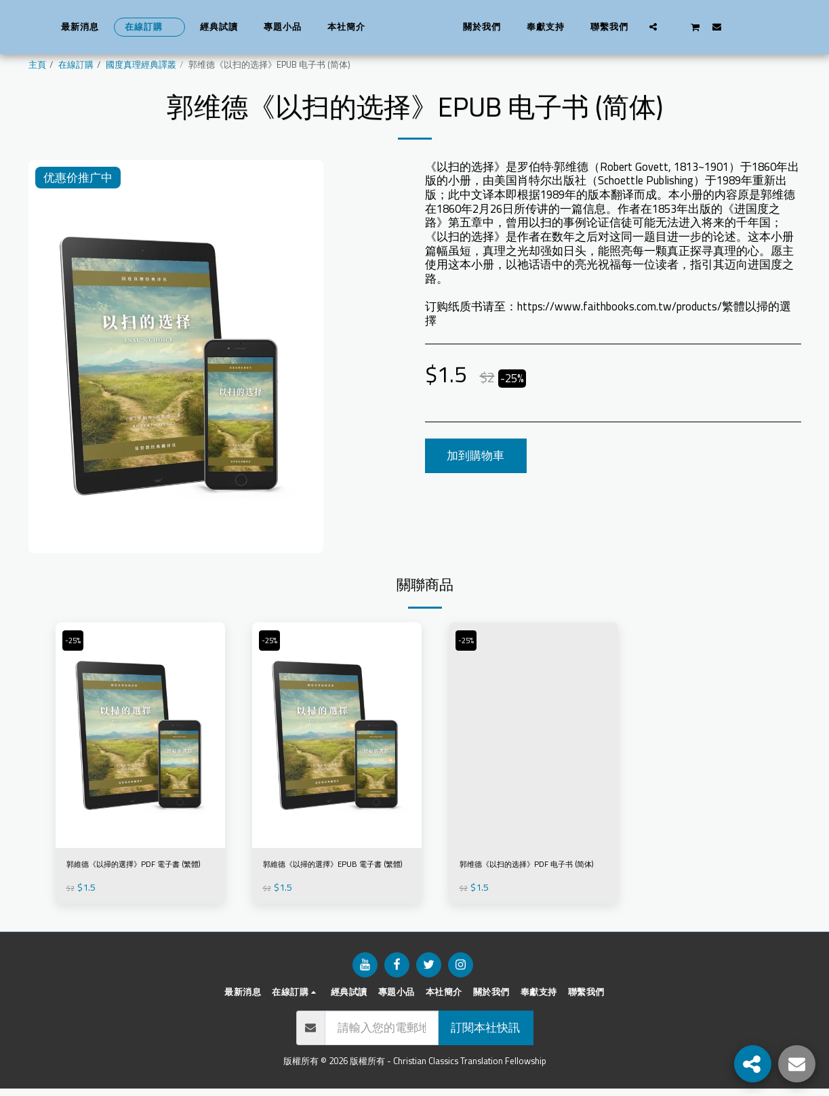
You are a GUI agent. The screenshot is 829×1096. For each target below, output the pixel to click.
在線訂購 (76, 64)
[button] (675, 26)
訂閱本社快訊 (485, 1035)
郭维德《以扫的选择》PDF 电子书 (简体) (528, 876)
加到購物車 (475, 455)
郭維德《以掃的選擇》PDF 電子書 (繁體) (134, 876)
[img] (140, 735)
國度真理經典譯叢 (141, 64)
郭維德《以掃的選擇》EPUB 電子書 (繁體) (335, 876)
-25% (77, 640)
